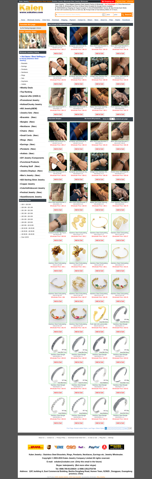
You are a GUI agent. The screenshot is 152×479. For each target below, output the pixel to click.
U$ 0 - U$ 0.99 (25, 204)
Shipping (64, 20)
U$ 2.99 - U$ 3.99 (26, 213)
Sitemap (110, 438)
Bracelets (23, 63)
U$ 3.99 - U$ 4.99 (26, 216)
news (96, 20)
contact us (81, 20)
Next (125, 428)
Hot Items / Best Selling (32, 58)
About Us (41, 438)
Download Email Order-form (77, 438)
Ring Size (103, 438)
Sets (22, 78)
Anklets (23, 84)
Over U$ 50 (24, 237)
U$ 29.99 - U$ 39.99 (27, 231)
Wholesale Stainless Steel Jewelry (40, 1)
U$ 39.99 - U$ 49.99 (27, 234)
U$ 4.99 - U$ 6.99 (26, 219)
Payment (73, 20)
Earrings (23, 66)
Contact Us (50, 438)
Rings (22, 75)
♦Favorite (130, 1)
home (23, 20)
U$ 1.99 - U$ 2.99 (26, 210)
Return (90, 20)
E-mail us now (92, 438)
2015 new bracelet (75, 477)
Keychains (24, 81)
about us (104, 20)
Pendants (23, 69)
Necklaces (24, 72)
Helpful (117, 20)
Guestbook (126, 20)
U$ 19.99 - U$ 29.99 (27, 228)
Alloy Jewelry (101, 477)
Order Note (46, 20)
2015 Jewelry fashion (61, 477)
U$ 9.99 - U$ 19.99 (26, 225)
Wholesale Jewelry (33, 20)
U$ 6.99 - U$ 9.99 (26, 222)
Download (55, 20)
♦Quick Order (121, 1)
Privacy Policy (61, 438)
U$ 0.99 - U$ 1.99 (26, 207)
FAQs (111, 20)
